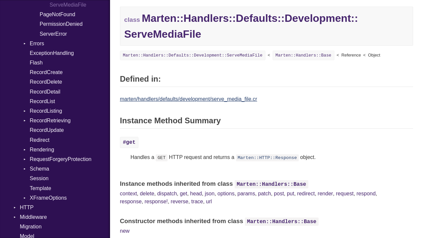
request (345, 193)
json (209, 193)
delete (147, 193)
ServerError (53, 34)
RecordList (42, 101)
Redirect (40, 140)
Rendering (42, 149)
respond (366, 193)
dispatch (167, 193)
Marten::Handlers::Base (303, 55)
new (125, 231)
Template (40, 188)
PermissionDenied (61, 24)
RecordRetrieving (50, 120)
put (290, 193)
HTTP (27, 207)
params (246, 193)
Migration (31, 226)
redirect (306, 193)
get (183, 193)
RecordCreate (46, 72)
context (128, 193)
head (196, 193)
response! (156, 201)
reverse (179, 201)
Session (39, 178)
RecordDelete (46, 82)
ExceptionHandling (52, 53)
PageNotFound (57, 14)
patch (264, 193)
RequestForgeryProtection (61, 159)
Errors (37, 43)
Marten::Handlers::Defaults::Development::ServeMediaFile (192, 55)
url (209, 201)
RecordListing (46, 111)
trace (197, 201)
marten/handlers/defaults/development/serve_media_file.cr (188, 99)
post (279, 193)
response (131, 201)
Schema (39, 169)
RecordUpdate (47, 130)
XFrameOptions (48, 198)
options (226, 193)
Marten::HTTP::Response (267, 157)
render (325, 193)
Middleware (33, 217)
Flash (36, 62)
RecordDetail (45, 92)
